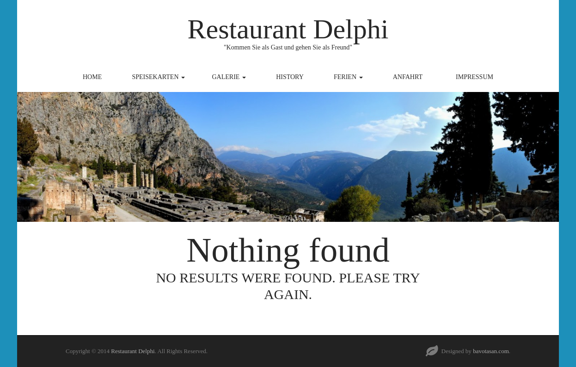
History (290, 76)
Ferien (348, 76)
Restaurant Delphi (288, 29)
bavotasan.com (491, 351)
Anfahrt (408, 76)
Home (92, 76)
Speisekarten (158, 76)
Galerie (229, 76)
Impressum (474, 76)
